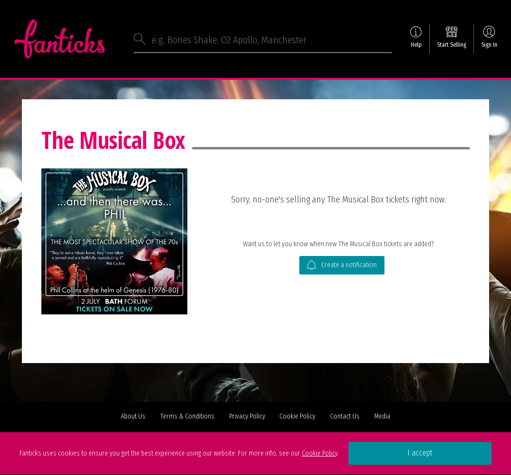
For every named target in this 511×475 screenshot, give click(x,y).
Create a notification (342, 265)
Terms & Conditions (187, 416)
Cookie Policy (297, 416)
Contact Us (345, 416)
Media (382, 416)
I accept (420, 452)
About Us (133, 416)
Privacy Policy (247, 416)
